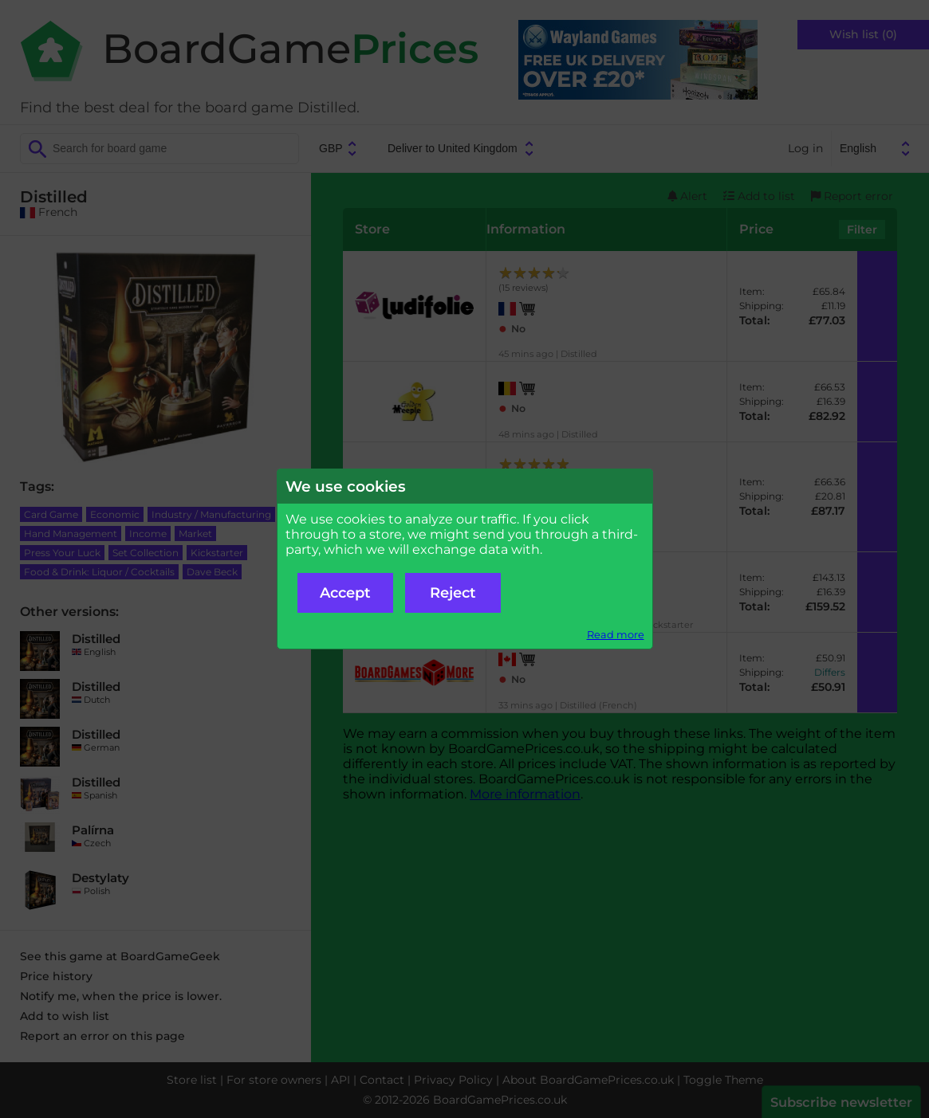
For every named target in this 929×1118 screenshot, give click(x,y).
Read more (615, 635)
